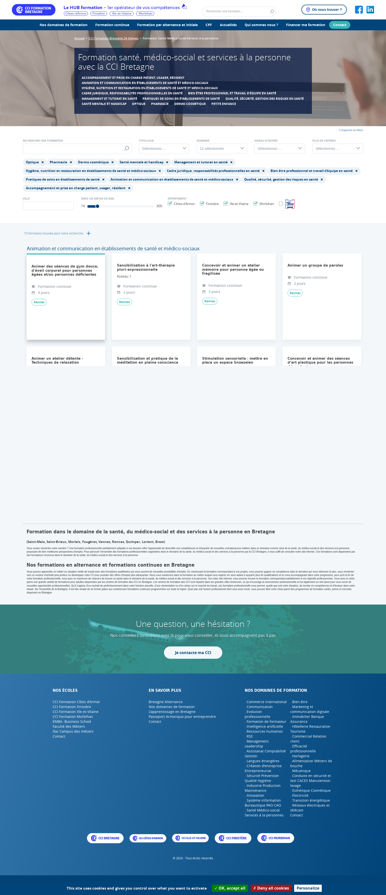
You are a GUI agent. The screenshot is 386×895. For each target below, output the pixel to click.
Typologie (146, 140)
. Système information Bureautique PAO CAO (263, 803)
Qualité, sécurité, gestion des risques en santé (264, 99)
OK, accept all (229, 888)
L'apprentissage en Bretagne (172, 711)
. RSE (249, 736)
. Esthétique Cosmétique (310, 790)
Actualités (228, 24)
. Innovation (254, 795)
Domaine (203, 140)
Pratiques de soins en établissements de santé (181, 99)
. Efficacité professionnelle (303, 748)
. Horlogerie (299, 756)
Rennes (39, 302)
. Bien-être (298, 701)
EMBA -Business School (72, 721)
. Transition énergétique (310, 800)
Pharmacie (160, 104)
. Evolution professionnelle (257, 714)
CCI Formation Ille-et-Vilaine (75, 711)
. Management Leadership (257, 743)
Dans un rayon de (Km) (97, 198)
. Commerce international (266, 701)
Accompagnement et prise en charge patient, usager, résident (133, 78)
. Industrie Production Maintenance (263, 788)
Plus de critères (324, 140)
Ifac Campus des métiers (73, 731)
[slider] (97, 206)
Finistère (212, 204)
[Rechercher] (239, 12)
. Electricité (299, 795)
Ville (26, 198)
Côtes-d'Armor (184, 204)
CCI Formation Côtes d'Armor (76, 701)
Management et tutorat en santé (109, 99)
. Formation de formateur (265, 721)
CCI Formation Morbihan (73, 716)
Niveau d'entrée (266, 140)
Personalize (308, 888)
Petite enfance (223, 104)
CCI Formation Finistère (72, 706)
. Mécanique (300, 770)
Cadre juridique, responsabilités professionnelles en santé (132, 93)
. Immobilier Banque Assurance (307, 719)
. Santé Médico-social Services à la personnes (264, 812)
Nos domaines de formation (63, 24)
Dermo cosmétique (190, 104)
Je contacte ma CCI (193, 652)
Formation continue (112, 24)
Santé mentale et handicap (104, 104)
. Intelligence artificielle (264, 726)
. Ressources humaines (264, 731)
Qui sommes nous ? (261, 24)
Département (177, 198)
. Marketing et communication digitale (309, 709)
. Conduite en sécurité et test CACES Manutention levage (310, 780)
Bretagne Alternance (166, 701)
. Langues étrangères (262, 761)
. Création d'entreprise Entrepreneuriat (263, 768)
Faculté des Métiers (69, 726)
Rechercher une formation (43, 140)
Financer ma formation (305, 24)
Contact (339, 24)
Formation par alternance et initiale (167, 24)
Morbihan (266, 204)
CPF (209, 24)
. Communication (259, 706)
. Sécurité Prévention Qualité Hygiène (262, 778)
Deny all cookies (271, 888)
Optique (138, 104)
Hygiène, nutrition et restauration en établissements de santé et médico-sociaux (150, 88)
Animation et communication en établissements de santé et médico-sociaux (145, 83)
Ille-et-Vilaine (238, 204)
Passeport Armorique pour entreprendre (182, 716)
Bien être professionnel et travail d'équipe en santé (232, 93)
